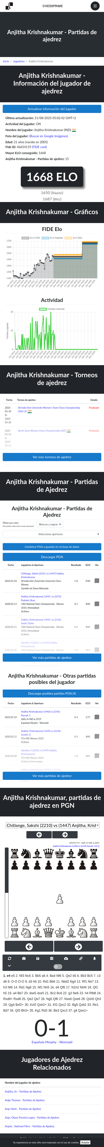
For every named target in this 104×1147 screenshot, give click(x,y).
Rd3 (44, 1010)
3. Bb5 (36, 976)
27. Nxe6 (65, 999)
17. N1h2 (72, 987)
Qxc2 (62, 1005)
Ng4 (73, 981)
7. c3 (97, 976)
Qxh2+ (42, 1005)
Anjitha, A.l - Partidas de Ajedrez (23, 1091)
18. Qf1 (93, 987)
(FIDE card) (39, 147)
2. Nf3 (20, 976)
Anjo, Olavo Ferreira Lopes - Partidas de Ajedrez (32, 1117)
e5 (13, 976)
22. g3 (67, 993)
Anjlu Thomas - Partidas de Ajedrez (25, 1100)
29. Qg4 (9, 1005)
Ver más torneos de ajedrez (52, 457)
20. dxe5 (30, 993)
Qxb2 (82, 1005)
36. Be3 (53, 1010)
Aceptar (85, 1142)
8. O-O (12, 981)
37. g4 (72, 1010)
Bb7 (20, 993)
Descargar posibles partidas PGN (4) (52, 693)
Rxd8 (17, 999)
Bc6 (59, 993)
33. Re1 (93, 1005)
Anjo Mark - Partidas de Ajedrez (23, 1108)
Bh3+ (25, 1010)
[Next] (78, 946)
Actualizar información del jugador (52, 109)
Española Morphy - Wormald (52, 1042)
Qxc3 (63, 1010)
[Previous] (29, 946)
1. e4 (6, 976)
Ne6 (76, 993)
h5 (5, 993)
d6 (5, 981)
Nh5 (46, 987)
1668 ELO (52, 177)
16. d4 (54, 987)
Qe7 (37, 999)
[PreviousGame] (39, 834)
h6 (35, 981)
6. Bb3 (81, 976)
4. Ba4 (51, 976)
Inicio (6, 61)
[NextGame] (65, 834)
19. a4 (12, 993)
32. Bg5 (72, 1005)
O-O (21, 981)
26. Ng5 (46, 999)
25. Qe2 (27, 999)
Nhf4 (83, 987)
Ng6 (28, 987)
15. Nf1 (37, 987)
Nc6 (28, 976)
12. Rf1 (82, 981)
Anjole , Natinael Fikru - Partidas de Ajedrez (29, 1126)
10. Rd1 (43, 981)
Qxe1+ (83, 1010)
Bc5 (90, 976)
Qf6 (62, 987)
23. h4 (84, 993)
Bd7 (6, 1010)
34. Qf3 (15, 1010)
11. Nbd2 (62, 981)
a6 (43, 976)
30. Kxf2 (30, 1005)
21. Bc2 (50, 993)
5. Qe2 (67, 976)
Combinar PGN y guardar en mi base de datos (52, 546)
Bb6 (52, 981)
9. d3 (28, 981)
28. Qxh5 (87, 999)
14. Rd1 (19, 987)
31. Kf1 (53, 1005)
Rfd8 (92, 993)
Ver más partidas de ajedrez (51, 657)
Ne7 (91, 981)
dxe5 (40, 993)
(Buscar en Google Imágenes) (48, 136)
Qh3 (98, 999)
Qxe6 (76, 999)
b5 (74, 976)
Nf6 (58, 976)
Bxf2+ (20, 1005)
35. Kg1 (35, 1010)
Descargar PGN (52, 557)
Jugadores (19, 61)
